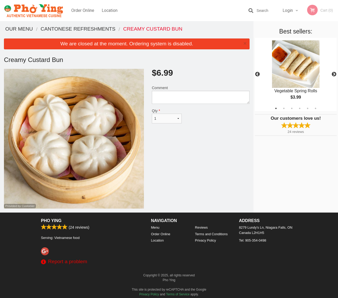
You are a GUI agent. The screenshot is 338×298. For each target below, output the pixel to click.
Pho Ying (51, 220)
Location (110, 10)
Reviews (201, 227)
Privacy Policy (205, 240)
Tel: (252, 240)
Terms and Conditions (211, 234)
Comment (201, 95)
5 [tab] (307, 108)
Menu (155, 227)
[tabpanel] (295, 74)
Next (334, 74)
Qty (167, 116)
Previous (257, 74)
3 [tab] (291, 108)
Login (288, 10)
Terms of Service (178, 294)
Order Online (82, 10)
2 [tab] (284, 108)
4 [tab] (299, 108)
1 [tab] (276, 108)
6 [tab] (315, 108)
